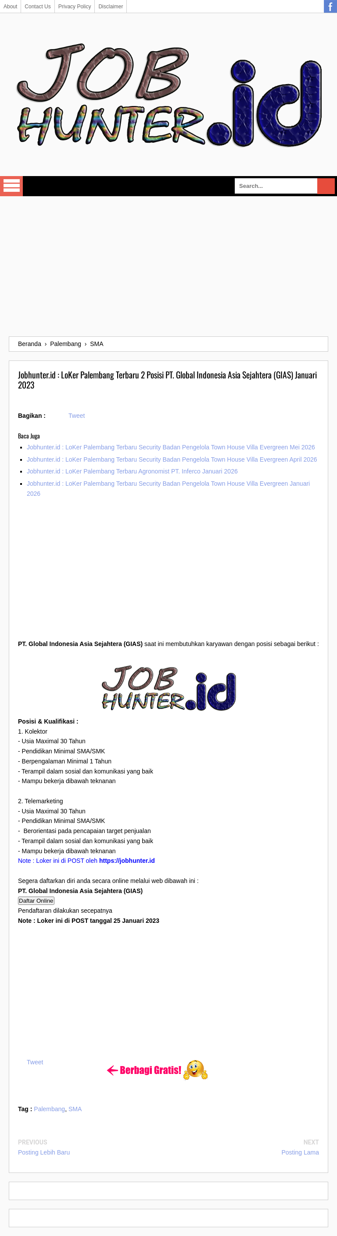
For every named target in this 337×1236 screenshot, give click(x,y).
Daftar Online (36, 900)
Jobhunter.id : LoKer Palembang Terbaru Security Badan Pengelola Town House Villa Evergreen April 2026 (172, 459)
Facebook (330, 6)
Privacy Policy (74, 7)
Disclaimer (110, 7)
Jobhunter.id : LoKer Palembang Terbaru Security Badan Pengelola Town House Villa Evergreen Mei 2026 (171, 447)
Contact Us (37, 7)
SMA (75, 1108)
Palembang (49, 1108)
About (10, 7)
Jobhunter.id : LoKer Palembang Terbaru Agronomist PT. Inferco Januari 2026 (132, 471)
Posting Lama (300, 1152)
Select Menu (11, 186)
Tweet (76, 415)
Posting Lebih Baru (44, 1152)
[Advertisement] (168, 266)
